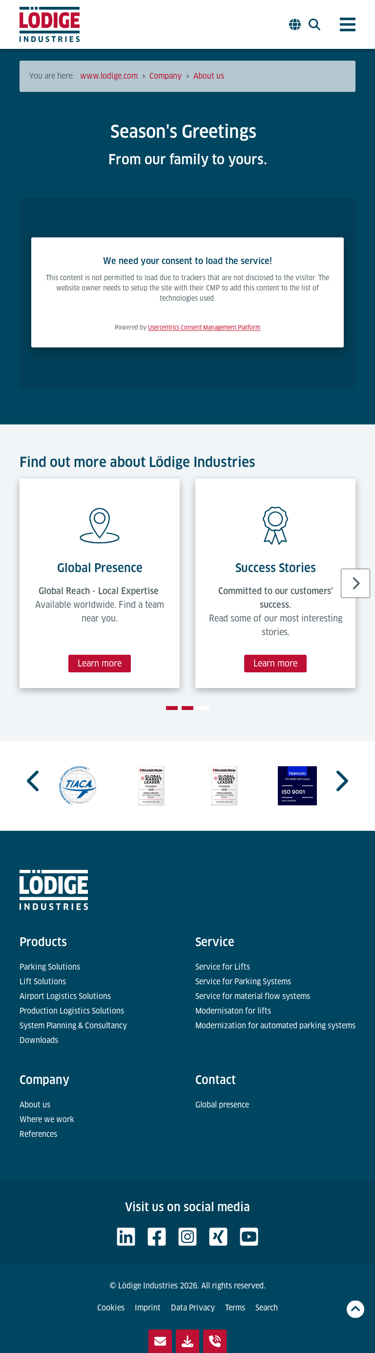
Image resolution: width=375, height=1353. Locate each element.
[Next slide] (355, 583)
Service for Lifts (222, 967)
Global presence (222, 1104)
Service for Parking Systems (243, 981)
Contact (215, 1080)
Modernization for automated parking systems (275, 1025)
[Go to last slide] (34, 781)
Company (44, 1080)
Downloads (39, 1040)
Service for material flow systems (252, 996)
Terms (235, 1307)
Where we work (47, 1119)
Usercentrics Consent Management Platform (204, 327)
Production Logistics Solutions (72, 1011)
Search (266, 1307)
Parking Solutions (50, 967)
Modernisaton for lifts (233, 1011)
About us (35, 1104)
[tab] (172, 708)
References (38, 1134)
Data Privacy (193, 1307)
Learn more (100, 663)
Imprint (148, 1307)
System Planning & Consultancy (73, 1025)
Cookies (111, 1307)
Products (43, 942)
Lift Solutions (43, 981)
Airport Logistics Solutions (65, 996)
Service (214, 942)
